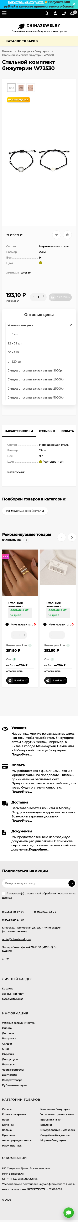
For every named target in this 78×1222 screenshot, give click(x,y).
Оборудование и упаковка (57, 1130)
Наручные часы (12, 1145)
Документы (9, 1074)
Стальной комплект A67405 (15, 606)
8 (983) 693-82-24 (45, 911)
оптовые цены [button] (15, 671)
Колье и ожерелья (14, 1114)
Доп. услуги (10, 1059)
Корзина (7, 988)
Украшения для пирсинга (57, 1114)
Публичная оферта (14, 1085)
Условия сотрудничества (18, 1022)
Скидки (7, 1043)
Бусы (5, 1119)
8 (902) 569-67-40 (13, 919)
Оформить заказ (12, 998)
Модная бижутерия (53, 1140)
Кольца (7, 1130)
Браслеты (8, 1135)
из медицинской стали (25, 511)
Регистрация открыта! (26, 2)
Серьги (6, 1109)
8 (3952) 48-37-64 (13, 911)
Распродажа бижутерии (33, 51)
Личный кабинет (13, 993)
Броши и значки (50, 1119)
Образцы (8, 1054)
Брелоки (46, 1124)
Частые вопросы (13, 1069)
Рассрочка (9, 1038)
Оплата (7, 1028)
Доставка (8, 1033)
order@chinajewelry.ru (16, 939)
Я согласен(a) (39, 895)
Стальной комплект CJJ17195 (53, 606)
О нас (5, 1048)
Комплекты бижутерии (55, 1109)
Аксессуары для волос (17, 1140)
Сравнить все (15, 540)
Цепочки (8, 1124)
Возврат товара (12, 1080)
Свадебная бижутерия (54, 1135)
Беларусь (8, 1064)
